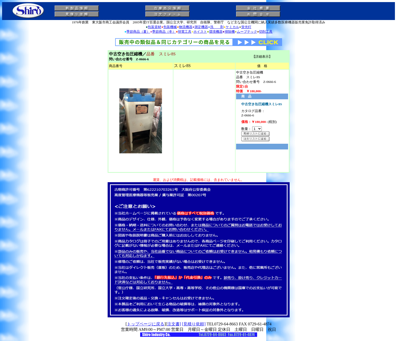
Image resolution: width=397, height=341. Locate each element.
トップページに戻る (145, 324)
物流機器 (185, 27)
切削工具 (265, 32)
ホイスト (200, 32)
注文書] (174, 324)
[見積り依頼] (194, 324)
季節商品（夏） (138, 32)
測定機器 (201, 27)
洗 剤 (217, 27)
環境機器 (216, 32)
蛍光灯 (246, 27)
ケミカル (232, 27)
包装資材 (154, 27)
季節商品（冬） (164, 32)
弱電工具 (184, 32)
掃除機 (230, 32)
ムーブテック (247, 32)
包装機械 (170, 27)
